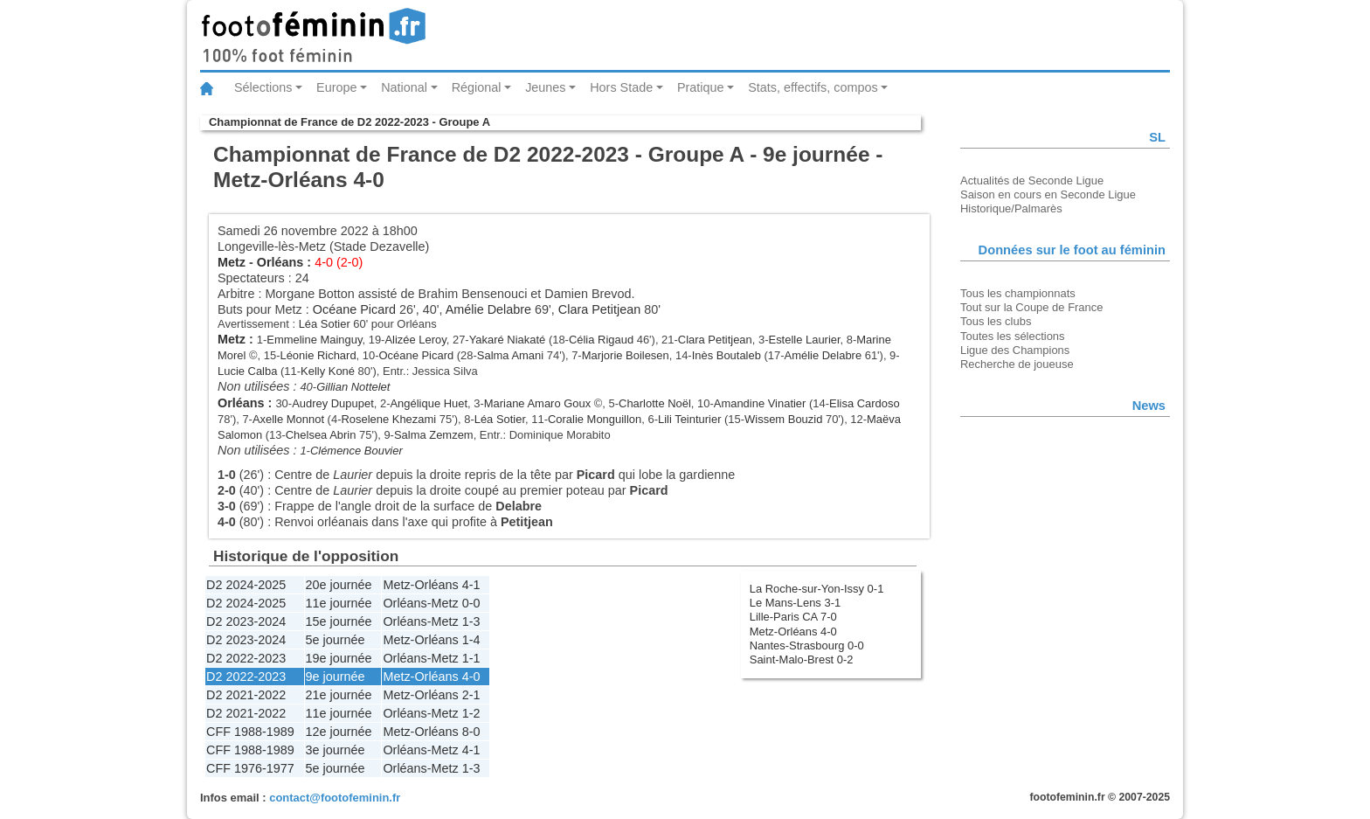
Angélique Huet (428, 403)
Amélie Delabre (488, 309)
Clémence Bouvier (356, 450)
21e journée (339, 695)
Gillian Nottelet (353, 386)
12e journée (339, 732)
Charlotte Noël (655, 403)
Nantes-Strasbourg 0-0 (807, 645)
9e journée (335, 677)
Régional (477, 87)
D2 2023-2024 (246, 621)
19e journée (339, 658)
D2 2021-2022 (246, 695)
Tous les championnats (1018, 293)
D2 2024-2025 (246, 585)
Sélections (263, 87)
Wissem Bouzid (783, 419)
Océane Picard (354, 309)
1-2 (471, 713)
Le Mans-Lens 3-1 (795, 602)
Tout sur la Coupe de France (1031, 307)
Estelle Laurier (805, 339)
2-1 (471, 695)
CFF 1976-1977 (250, 768)
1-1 (471, 658)
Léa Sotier (324, 323)
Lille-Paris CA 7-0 (793, 616)
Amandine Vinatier (760, 403)
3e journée (335, 750)
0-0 (471, 603)
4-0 (471, 677)
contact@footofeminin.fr (334, 797)
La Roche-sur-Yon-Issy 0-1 (817, 588)
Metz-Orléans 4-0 (793, 631)
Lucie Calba (247, 371)
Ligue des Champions (1014, 350)
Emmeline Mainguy (314, 339)
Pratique (700, 87)
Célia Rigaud (601, 339)
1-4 (471, 640)
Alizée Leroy (415, 339)
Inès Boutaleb (726, 355)
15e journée (339, 621)
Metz (232, 262)
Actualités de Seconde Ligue (1032, 180)
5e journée (335, 640)
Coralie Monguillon (594, 419)
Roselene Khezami (388, 419)
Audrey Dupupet (333, 403)
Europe (336, 87)
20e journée (339, 585)
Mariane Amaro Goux (537, 403)
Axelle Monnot (288, 419)
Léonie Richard (318, 355)
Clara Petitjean (599, 309)
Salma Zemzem (434, 434)
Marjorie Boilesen (625, 355)
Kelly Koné (328, 371)
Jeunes (545, 87)
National (404, 87)
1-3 (471, 621)
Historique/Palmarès (1011, 208)
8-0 (471, 732)
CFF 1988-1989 (250, 732)
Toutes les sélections (1012, 336)
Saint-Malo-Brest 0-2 (802, 659)
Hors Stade (621, 87)
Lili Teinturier (689, 419)
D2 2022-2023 (246, 658)
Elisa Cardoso (864, 403)
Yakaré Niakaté (507, 339)
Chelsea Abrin (321, 434)
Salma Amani (510, 355)
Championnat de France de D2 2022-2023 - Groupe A (349, 121)
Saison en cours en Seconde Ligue (1048, 194)
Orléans (280, 262)
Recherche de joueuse (1017, 364)
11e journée (339, 603)
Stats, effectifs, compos (813, 87)
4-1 (471, 585)
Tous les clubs (995, 321)
